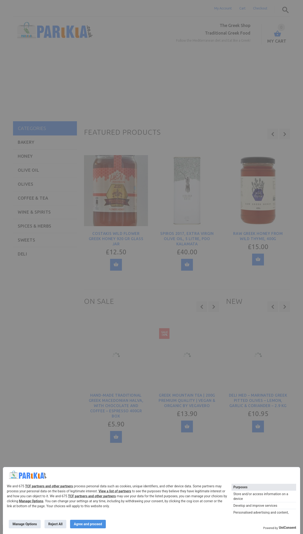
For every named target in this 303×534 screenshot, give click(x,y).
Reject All (55, 524)
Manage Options (31, 501)
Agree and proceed (88, 524)
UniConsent (287, 528)
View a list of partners (114, 491)
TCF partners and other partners (49, 486)
